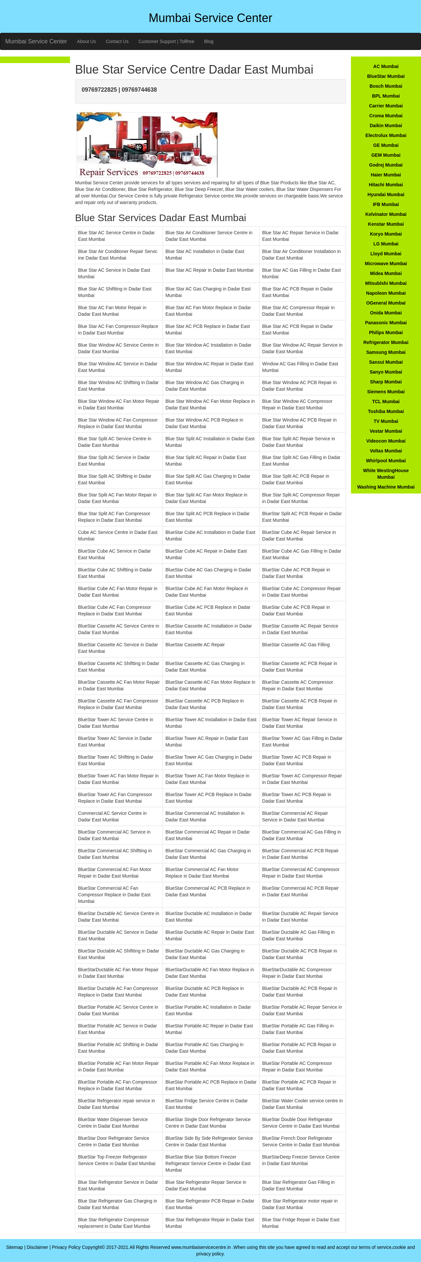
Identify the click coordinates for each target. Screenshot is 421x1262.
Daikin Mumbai (386, 125)
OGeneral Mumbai (386, 303)
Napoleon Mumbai (386, 293)
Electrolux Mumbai (385, 135)
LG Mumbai (385, 243)
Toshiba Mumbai (386, 411)
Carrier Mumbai (386, 105)
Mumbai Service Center (36, 41)
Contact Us (117, 41)
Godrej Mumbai (386, 165)
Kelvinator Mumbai (386, 214)
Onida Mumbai (386, 312)
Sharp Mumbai (386, 381)
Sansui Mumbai (386, 362)
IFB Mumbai (386, 204)
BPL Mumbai (386, 96)
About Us (86, 41)
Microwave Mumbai (386, 263)
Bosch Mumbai (386, 86)
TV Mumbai (386, 421)
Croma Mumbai (386, 115)
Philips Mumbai (386, 332)
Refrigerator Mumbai (386, 342)
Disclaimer (37, 1247)
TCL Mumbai (386, 401)
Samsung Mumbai (386, 352)
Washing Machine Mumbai (386, 487)
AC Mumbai (386, 66)
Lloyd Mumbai (385, 253)
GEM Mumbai (386, 155)
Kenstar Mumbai (386, 224)
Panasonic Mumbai (386, 322)
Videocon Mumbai (386, 441)
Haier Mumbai (386, 174)
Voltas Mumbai (386, 450)
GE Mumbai (386, 145)
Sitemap (14, 1247)
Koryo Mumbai (386, 234)
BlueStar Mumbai (386, 76)
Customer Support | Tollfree (166, 41)
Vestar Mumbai (386, 431)
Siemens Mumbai (386, 391)
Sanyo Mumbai (386, 372)
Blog (208, 41)
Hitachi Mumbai (386, 184)
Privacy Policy (66, 1247)
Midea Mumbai (386, 273)
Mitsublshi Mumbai (386, 283)
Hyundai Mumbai (385, 194)
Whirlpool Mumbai (386, 460)
